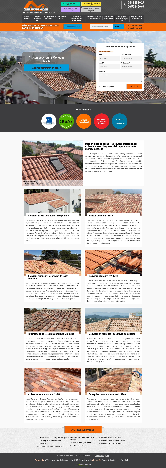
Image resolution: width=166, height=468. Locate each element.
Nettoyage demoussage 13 (37, 19)
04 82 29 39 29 (136, 2)
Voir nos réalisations (72, 27)
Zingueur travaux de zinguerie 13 (136, 18)
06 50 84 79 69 (136, 6)
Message (102, 71)
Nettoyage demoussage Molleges (112, 443)
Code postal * (126, 55)
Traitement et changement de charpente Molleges (80, 444)
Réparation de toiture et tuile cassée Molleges (82, 438)
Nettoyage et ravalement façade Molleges (50, 442)
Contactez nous (46, 67)
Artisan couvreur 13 (27, 19)
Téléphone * (125, 63)
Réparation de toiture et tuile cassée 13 (94, 18)
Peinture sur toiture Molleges (111, 437)
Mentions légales (102, 456)
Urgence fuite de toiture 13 (108, 18)
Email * (101, 63)
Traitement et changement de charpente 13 (76, 19)
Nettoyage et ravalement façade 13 (122, 19)
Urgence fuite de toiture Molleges (50, 446)
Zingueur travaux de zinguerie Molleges (53, 438)
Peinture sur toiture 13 (62, 18)
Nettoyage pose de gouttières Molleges (114, 440)
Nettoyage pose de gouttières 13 (50, 18)
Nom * (101, 55)
